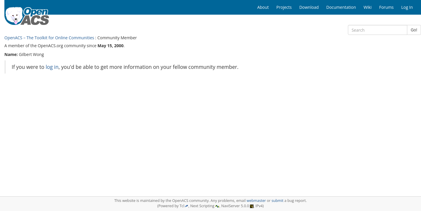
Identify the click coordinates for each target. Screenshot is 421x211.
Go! (414, 30)
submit (278, 200)
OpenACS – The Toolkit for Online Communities (49, 37)
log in (52, 66)
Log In (407, 7)
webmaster (256, 200)
